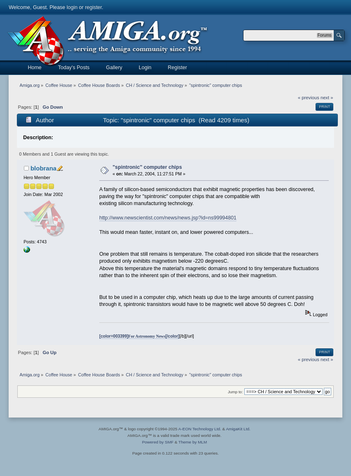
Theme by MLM (192, 442)
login (72, 7)
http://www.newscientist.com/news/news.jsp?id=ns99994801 (167, 218)
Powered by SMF (157, 442)
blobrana (43, 168)
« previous (308, 97)
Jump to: (235, 392)
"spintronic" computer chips (147, 167)
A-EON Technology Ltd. (199, 429)
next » (327, 97)
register (93, 7)
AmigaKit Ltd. (238, 429)
